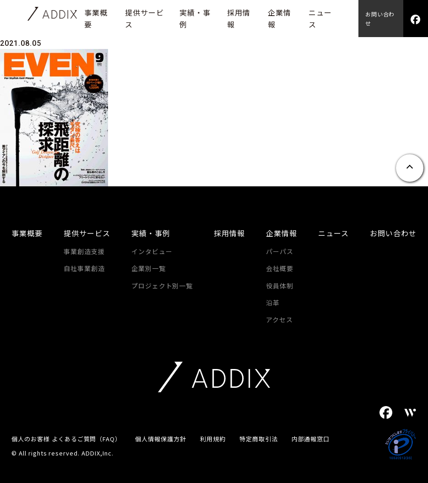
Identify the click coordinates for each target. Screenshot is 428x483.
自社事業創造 (84, 268)
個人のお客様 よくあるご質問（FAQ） (66, 438)
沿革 (273, 302)
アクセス (279, 319)
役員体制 (279, 285)
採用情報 (229, 233)
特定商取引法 (258, 438)
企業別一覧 (148, 268)
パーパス (279, 251)
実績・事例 (150, 233)
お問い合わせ (380, 18)
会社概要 (279, 268)
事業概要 (27, 233)
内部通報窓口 (311, 438)
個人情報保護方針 (160, 438)
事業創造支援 (84, 251)
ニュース (333, 233)
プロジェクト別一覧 (162, 285)
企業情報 (281, 233)
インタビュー (152, 251)
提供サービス (87, 233)
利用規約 (213, 438)
